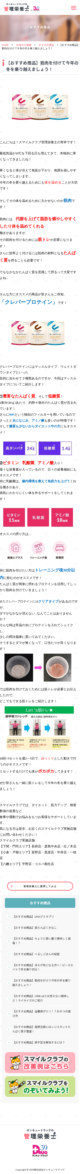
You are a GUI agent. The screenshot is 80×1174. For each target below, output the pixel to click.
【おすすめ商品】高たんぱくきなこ (34, 928)
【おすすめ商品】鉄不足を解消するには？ (38, 1042)
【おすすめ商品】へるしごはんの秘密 (36, 954)
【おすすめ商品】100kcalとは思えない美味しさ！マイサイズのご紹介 (40, 998)
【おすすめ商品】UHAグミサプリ (33, 916)
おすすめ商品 (46, 45)
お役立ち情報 (23, 45)
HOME (5, 45)
